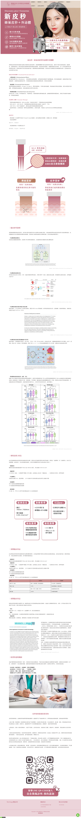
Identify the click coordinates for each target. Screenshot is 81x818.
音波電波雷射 (53, 2)
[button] (35, 2)
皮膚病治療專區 (41, 6)
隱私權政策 (40, 813)
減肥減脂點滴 (61, 2)
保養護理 (33, 6)
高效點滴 (68, 2)
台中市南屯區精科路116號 (45, 804)
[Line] (77, 815)
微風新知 (40, 2)
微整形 (46, 2)
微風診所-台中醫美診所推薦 (20, 3)
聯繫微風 (57, 5)
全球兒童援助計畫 (50, 5)
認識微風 (33, 2)
